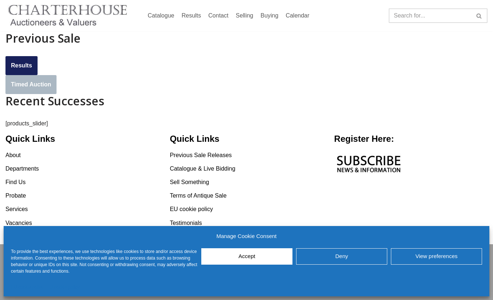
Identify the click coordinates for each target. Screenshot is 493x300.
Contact (218, 15)
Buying (269, 15)
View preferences (436, 256)
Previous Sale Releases (201, 155)
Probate (15, 196)
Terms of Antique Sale (198, 196)
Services (16, 209)
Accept (246, 256)
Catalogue (161, 15)
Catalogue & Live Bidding (203, 168)
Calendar (297, 15)
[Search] (430, 15)
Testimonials (186, 223)
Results (191, 15)
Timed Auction (31, 84)
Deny (341, 256)
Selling (244, 15)
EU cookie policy (27, 287)
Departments (22, 168)
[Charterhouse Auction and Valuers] (69, 15)
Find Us (15, 182)
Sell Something (189, 182)
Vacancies (18, 223)
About (13, 155)
